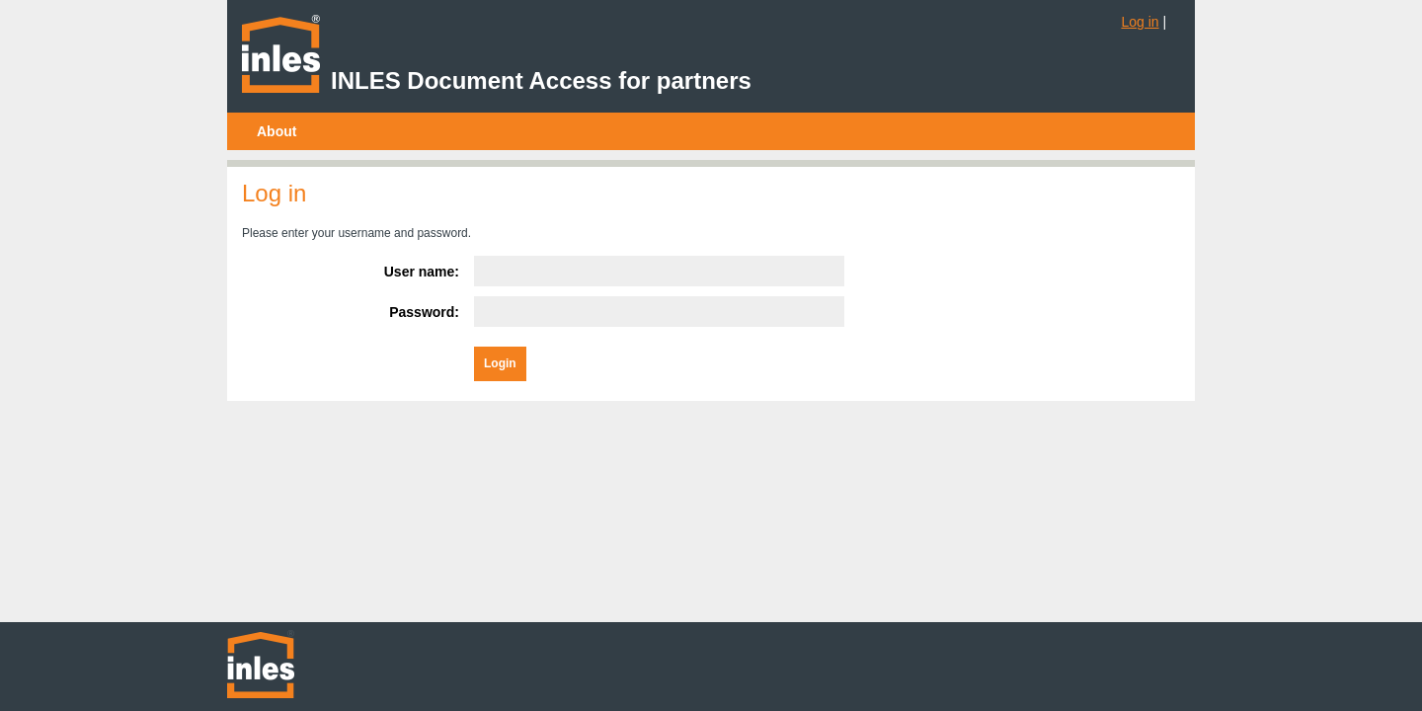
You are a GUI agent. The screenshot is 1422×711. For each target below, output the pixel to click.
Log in (1139, 22)
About (276, 131)
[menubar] (276, 131)
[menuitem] (276, 131)
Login (500, 363)
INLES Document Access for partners (541, 80)
